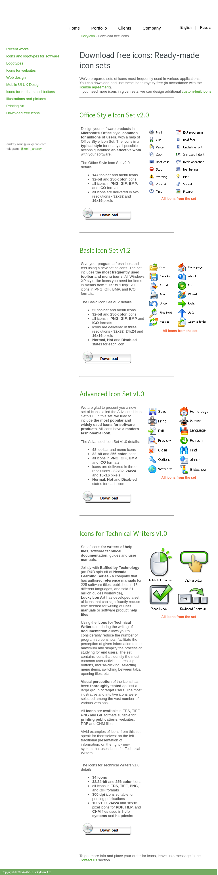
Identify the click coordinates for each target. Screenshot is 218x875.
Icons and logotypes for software (32, 56)
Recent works (17, 49)
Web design (16, 77)
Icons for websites (21, 70)
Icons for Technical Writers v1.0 (123, 534)
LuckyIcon (87, 36)
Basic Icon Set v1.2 (105, 251)
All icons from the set (178, 199)
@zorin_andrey (31, 148)
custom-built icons (196, 91)
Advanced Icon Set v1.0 (111, 394)
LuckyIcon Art (41, 872)
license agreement (94, 87)
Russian (206, 28)
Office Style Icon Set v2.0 (114, 116)
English (185, 28)
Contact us (88, 860)
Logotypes (14, 63)
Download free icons (23, 113)
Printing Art (15, 106)
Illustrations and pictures (26, 99)
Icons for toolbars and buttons (30, 92)
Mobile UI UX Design (23, 84)
